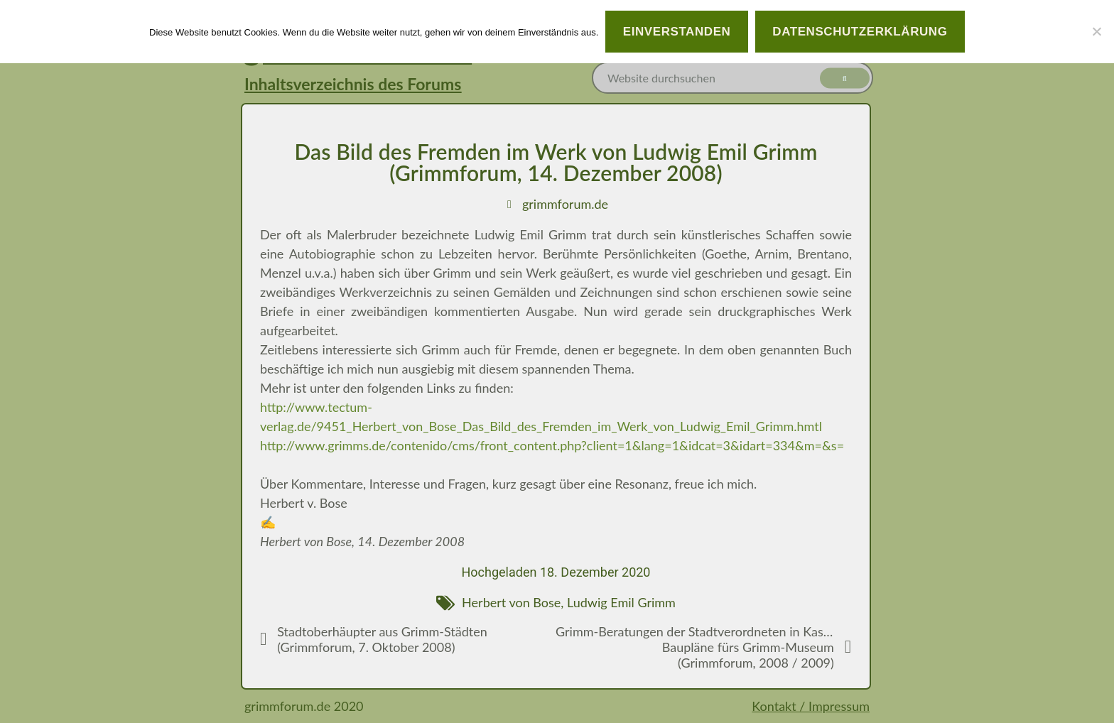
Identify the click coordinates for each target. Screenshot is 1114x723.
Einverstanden (677, 31)
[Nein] (1096, 31)
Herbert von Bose (511, 602)
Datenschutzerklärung (859, 31)
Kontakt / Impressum (811, 706)
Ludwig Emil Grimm (621, 602)
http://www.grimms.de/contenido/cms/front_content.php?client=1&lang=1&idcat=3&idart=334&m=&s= (552, 445)
